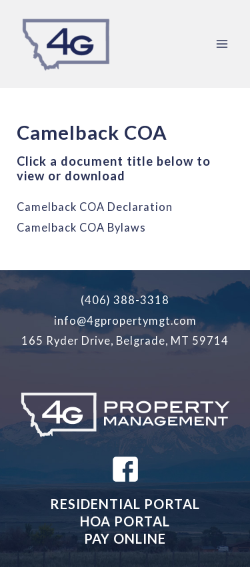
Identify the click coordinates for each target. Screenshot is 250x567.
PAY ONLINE (125, 538)
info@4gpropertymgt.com (125, 320)
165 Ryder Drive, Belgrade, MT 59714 (125, 340)
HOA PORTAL (125, 521)
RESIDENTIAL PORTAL (125, 504)
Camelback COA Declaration (95, 206)
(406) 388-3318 (125, 299)
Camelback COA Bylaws (81, 227)
